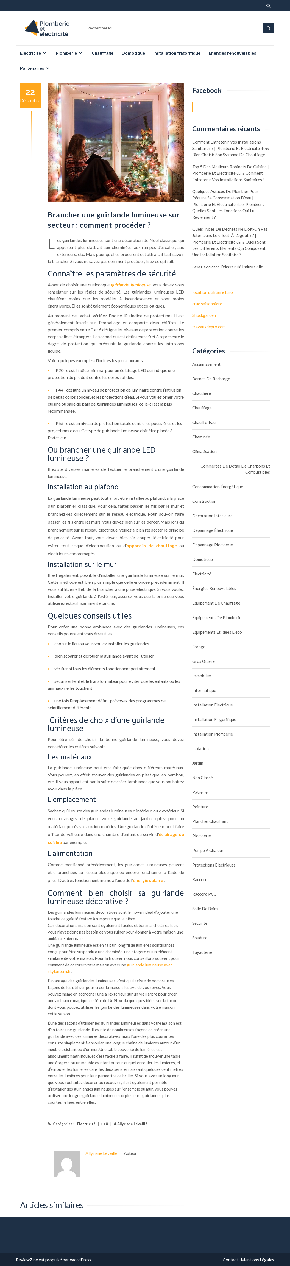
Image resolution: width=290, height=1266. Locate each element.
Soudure (199, 937)
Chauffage (102, 52)
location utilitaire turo (212, 292)
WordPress (80, 1259)
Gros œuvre (203, 661)
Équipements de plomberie (216, 617)
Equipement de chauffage (216, 602)
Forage (198, 646)
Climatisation (204, 451)
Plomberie (66, 52)
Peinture (200, 806)
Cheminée (201, 436)
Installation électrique (212, 704)
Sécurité (199, 923)
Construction (204, 501)
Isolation (200, 748)
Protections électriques (214, 864)
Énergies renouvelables (232, 52)
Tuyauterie (202, 952)
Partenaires (32, 68)
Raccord (199, 879)
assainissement (206, 364)
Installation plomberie (212, 733)
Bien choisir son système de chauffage (228, 154)
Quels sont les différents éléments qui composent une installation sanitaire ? (229, 248)
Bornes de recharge (211, 378)
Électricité (30, 52)
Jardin (197, 763)
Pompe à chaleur (208, 850)
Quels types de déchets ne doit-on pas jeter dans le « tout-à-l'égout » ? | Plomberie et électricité (229, 235)
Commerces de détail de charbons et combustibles (235, 468)
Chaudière (201, 393)
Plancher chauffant (210, 821)
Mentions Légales (257, 1259)
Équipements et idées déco (217, 632)
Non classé (202, 777)
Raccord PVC (204, 893)
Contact (230, 1259)
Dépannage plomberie (212, 544)
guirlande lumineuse (130, 284)
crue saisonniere (207, 303)
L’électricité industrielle (242, 266)
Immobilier (201, 675)
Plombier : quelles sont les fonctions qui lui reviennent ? (228, 211)
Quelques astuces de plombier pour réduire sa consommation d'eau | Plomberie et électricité (225, 198)
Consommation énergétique (217, 486)
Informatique (204, 690)
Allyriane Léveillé (130, 1124)
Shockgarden (204, 315)
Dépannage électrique (212, 530)
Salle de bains (205, 908)
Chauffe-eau (204, 422)
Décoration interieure (212, 515)
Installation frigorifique (176, 52)
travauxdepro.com (208, 326)
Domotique (133, 52)
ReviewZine (27, 1259)
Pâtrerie (200, 792)
